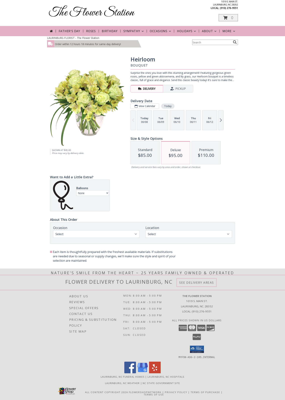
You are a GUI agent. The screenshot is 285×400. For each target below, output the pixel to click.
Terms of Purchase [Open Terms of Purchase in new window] (205, 392)
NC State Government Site (161, 383)
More (229, 31)
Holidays (187, 31)
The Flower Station (91, 12)
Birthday (109, 31)
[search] (235, 42)
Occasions (161, 31)
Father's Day (69, 31)
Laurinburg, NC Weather (122, 383)
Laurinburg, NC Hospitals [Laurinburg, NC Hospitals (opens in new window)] (166, 376)
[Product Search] (211, 42)
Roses (91, 31)
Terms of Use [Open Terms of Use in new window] (154, 394)
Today (168, 106)
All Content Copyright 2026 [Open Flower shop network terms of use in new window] (106, 392)
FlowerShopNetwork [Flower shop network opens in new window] (145, 392)
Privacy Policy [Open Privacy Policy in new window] (176, 392)
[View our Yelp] (155, 372)
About (209, 31)
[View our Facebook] (130, 372)
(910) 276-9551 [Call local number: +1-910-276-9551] (229, 8)
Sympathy (133, 31)
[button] (228, 17)
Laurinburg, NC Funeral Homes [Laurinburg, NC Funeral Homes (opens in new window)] (122, 376)
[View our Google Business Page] (142, 372)
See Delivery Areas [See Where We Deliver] (196, 282)
